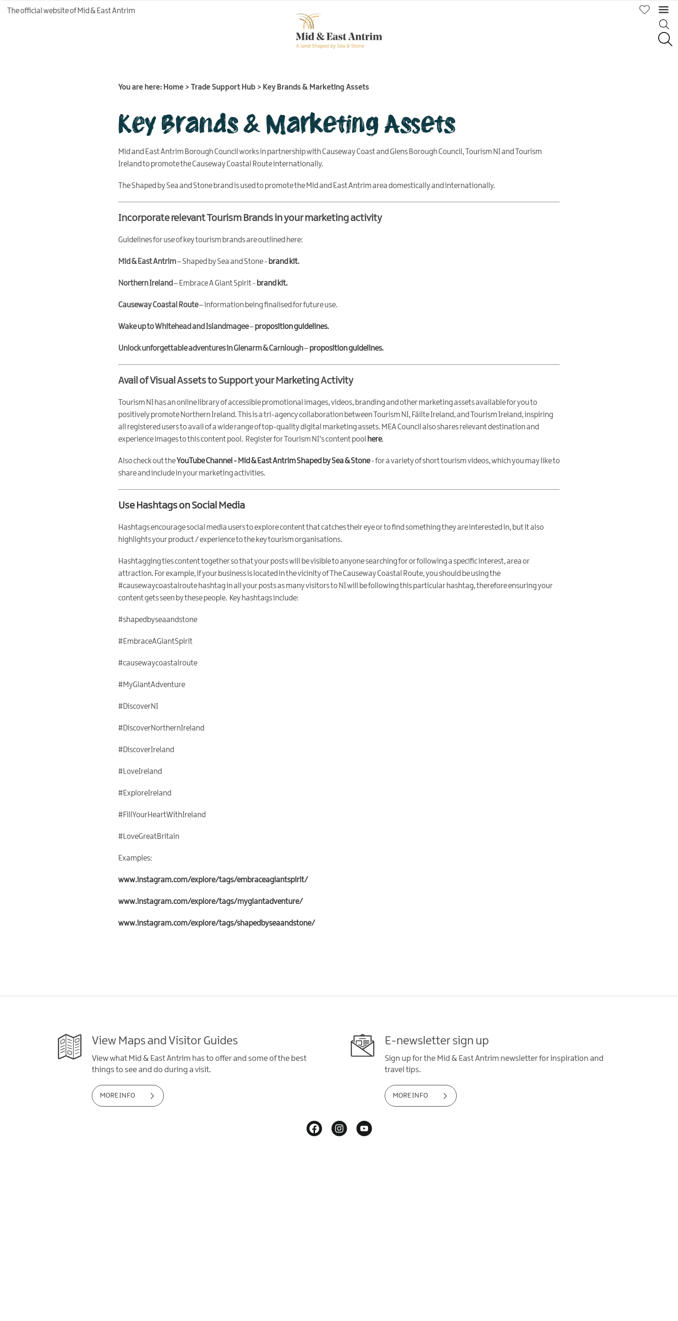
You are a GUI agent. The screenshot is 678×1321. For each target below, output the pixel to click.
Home (173, 87)
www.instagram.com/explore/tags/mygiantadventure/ (210, 902)
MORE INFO (117, 1095)
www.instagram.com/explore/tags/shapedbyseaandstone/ (216, 923)
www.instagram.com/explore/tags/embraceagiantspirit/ (213, 880)
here (374, 439)
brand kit (283, 262)
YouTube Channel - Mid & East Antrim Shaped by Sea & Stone (273, 461)
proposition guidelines (291, 327)
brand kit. (272, 283)
